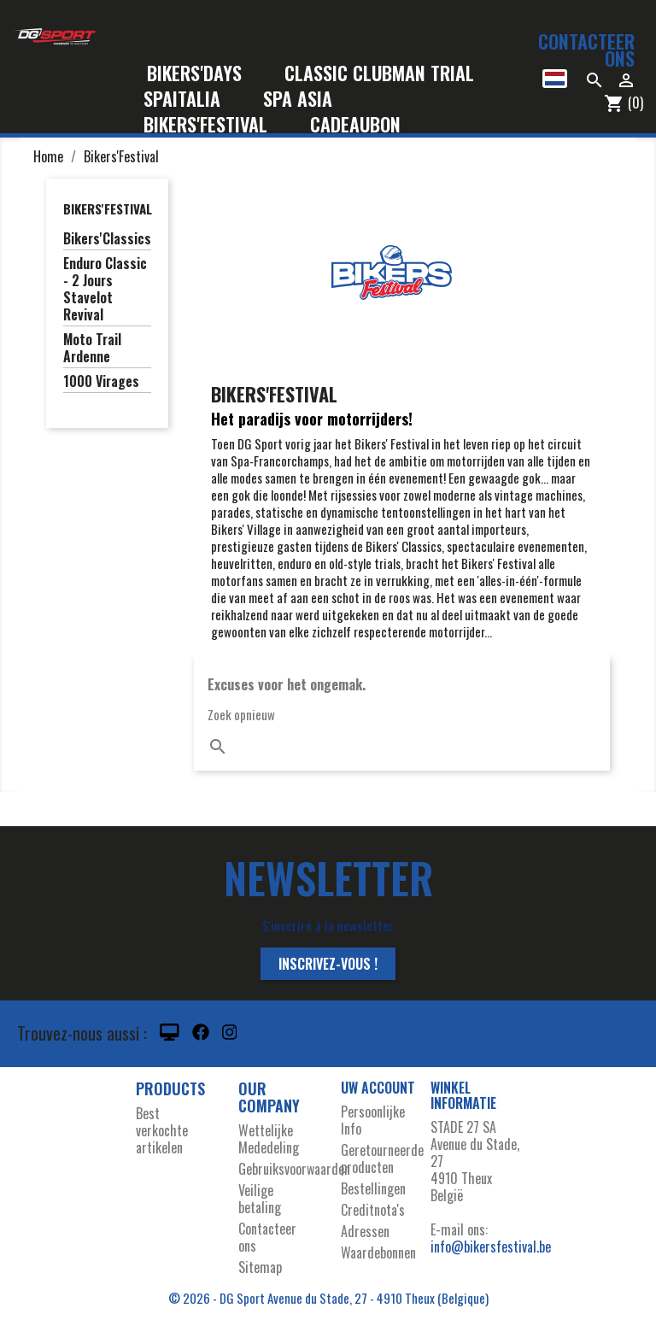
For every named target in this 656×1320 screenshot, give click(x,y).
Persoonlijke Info (373, 1120)
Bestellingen (373, 1188)
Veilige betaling (259, 1198)
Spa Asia (297, 99)
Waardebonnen (378, 1252)
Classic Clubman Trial (379, 74)
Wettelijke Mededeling (268, 1139)
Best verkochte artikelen (162, 1130)
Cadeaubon (355, 125)
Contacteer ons (586, 49)
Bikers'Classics (107, 239)
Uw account (378, 1087)
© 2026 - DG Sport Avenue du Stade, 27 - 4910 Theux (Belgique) (328, 1297)
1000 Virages (101, 382)
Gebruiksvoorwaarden (294, 1169)
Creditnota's (373, 1210)
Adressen (365, 1231)
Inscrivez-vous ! (328, 963)
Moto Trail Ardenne (92, 349)
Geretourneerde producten (382, 1158)
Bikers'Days (205, 74)
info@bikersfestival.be (490, 1246)
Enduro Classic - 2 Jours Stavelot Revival (105, 290)
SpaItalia (193, 99)
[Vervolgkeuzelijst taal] (555, 78)
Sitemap (260, 1267)
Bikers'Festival (217, 125)
